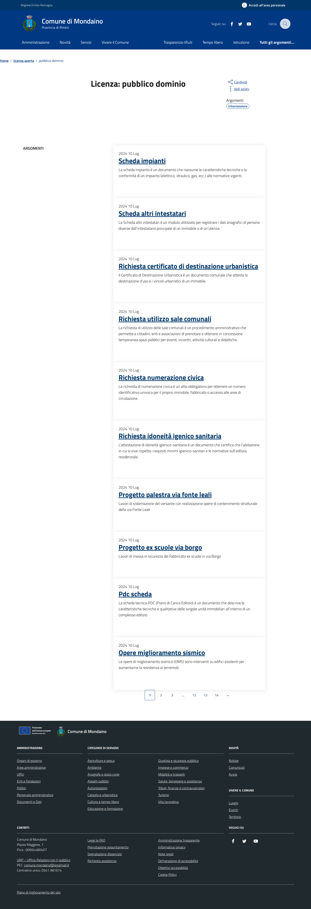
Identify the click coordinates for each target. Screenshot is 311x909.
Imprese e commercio (173, 767)
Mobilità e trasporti (171, 774)
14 (217, 695)
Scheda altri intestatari (152, 213)
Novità (65, 42)
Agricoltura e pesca (101, 760)
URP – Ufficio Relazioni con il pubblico (43, 860)
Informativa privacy (172, 847)
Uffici (20, 774)
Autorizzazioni (97, 788)
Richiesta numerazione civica (161, 377)
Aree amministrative (31, 767)
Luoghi (233, 803)
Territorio (235, 816)
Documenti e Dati (29, 801)
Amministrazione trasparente (179, 840)
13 (205, 695)
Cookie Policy (167, 874)
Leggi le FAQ (96, 840)
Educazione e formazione (105, 808)
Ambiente (94, 767)
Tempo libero (212, 42)
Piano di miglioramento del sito (39, 892)
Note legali (166, 854)
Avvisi (233, 774)
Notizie (234, 760)
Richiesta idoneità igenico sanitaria (170, 436)
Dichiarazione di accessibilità (178, 860)
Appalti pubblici (98, 781)
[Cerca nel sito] (285, 24)
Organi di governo (29, 760)
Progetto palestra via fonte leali (165, 494)
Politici (21, 788)
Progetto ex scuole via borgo (160, 547)
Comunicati (237, 767)
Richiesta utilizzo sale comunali (165, 319)
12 (194, 695)
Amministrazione (35, 42)
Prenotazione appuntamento (108, 847)
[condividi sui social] (237, 82)
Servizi (86, 42)
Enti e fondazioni (29, 781)
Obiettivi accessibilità (173, 867)
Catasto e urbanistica (103, 794)
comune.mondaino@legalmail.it (46, 865)
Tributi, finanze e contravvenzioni (181, 788)
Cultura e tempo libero (103, 801)
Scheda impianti (142, 161)
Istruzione (241, 42)
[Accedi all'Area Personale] (263, 5)
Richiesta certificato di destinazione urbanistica (188, 266)
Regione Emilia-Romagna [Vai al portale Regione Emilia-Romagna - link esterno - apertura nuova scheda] (36, 5)
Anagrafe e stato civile (103, 774)
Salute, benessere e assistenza (180, 781)
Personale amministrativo (35, 794)
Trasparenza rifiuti (178, 42)
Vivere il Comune (115, 42)
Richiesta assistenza (102, 860)
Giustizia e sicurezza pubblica (178, 760)
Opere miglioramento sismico (162, 652)
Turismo (163, 794)
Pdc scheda (135, 594)
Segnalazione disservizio (105, 854)
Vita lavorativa (168, 801)
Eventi (233, 809)
